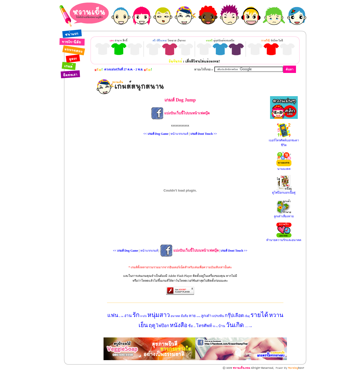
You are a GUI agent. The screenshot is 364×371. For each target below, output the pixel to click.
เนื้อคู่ (247, 316)
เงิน (217, 326)
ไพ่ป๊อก (162, 325)
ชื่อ (190, 326)
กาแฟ (250, 326)
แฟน (112, 315)
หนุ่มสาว (158, 315)
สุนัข (119, 316)
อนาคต (175, 316)
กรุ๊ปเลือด (234, 315)
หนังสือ (178, 325)
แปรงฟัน (218, 316)
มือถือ (184, 316)
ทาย (192, 316)
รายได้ (259, 314)
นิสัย (122, 316)
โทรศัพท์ (204, 325)
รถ (214, 326)
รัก (136, 314)
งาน (128, 315)
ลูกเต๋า (206, 316)
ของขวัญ (198, 316)
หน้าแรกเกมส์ (179, 134)
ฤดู (152, 325)
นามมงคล (246, 326)
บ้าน (221, 326)
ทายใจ (143, 316)
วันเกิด (235, 325)
